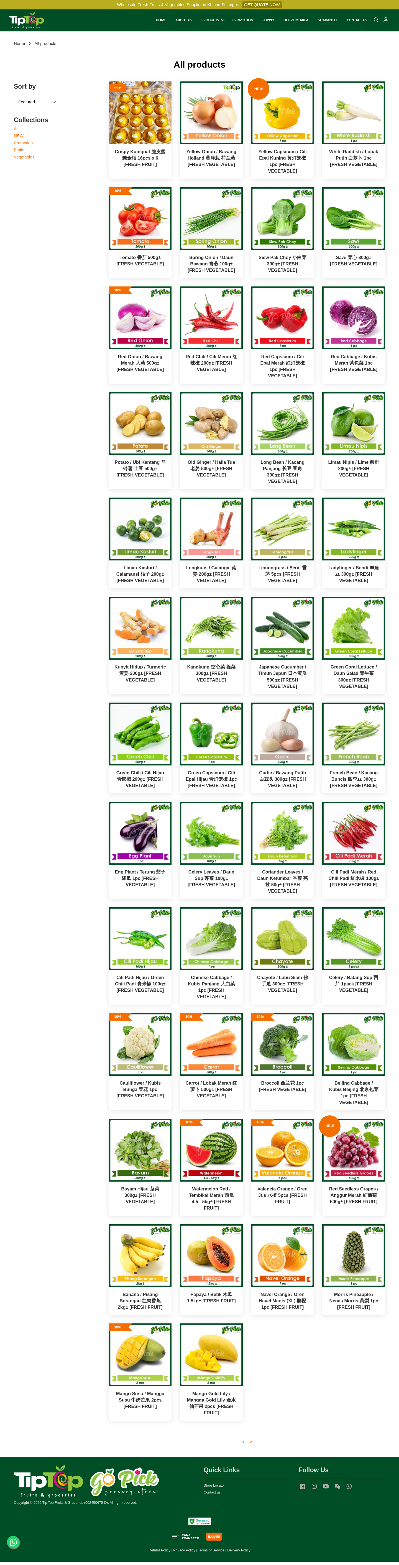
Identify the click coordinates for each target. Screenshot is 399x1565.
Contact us (212, 1495)
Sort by (25, 89)
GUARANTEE (327, 21)
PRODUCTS (213, 21)
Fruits (19, 153)
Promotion (23, 146)
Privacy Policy (184, 1553)
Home (19, 46)
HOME (161, 21)
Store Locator (214, 1488)
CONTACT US (357, 21)
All (16, 131)
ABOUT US (183, 21)
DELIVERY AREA (295, 21)
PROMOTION (242, 21)
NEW (19, 139)
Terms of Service (211, 1553)
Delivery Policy (238, 1553)
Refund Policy (159, 1553)
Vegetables (24, 160)
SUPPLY (268, 21)
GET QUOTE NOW (262, 4)
